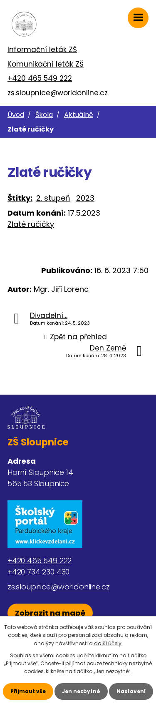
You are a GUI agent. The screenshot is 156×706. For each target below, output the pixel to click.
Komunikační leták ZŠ (45, 64)
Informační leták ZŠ (42, 50)
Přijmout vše (28, 691)
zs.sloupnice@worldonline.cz (57, 93)
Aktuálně (78, 114)
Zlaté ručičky (30, 224)
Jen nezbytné (81, 691)
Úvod (15, 114)
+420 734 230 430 (38, 572)
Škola (44, 114)
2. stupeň (53, 198)
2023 (85, 198)
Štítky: (19, 198)
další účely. (108, 643)
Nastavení (131, 691)
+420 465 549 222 (39, 78)
